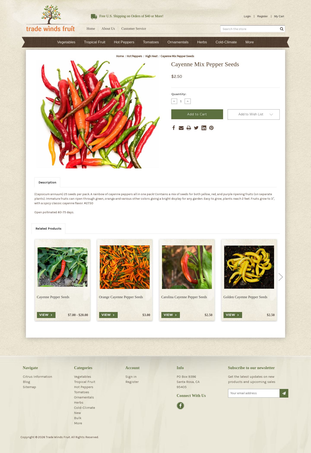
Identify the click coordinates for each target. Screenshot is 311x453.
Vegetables (66, 42)
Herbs (202, 42)
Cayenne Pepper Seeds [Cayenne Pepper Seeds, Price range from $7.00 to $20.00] (53, 297)
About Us (108, 28)
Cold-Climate (226, 42)
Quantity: (178, 94)
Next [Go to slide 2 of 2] (281, 277)
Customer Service (133, 28)
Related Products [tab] (48, 228)
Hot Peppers (124, 42)
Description (47, 182)
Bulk (77, 418)
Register (262, 16)
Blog (26, 382)
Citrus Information (37, 377)
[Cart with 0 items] (279, 16)
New (77, 413)
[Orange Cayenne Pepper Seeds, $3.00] (125, 267)
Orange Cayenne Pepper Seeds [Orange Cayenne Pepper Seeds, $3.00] (121, 297)
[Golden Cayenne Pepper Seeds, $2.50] (249, 267)
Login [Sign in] (247, 16)
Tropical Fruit (94, 42)
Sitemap (29, 387)
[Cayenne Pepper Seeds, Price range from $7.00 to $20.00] (62, 267)
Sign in (130, 377)
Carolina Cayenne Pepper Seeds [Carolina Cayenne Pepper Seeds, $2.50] (184, 297)
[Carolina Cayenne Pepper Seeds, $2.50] (187, 267)
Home (91, 28)
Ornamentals (178, 42)
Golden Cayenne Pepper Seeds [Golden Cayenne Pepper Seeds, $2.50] (246, 297)
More (250, 42)
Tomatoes (151, 42)
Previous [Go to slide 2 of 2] (30, 277)
